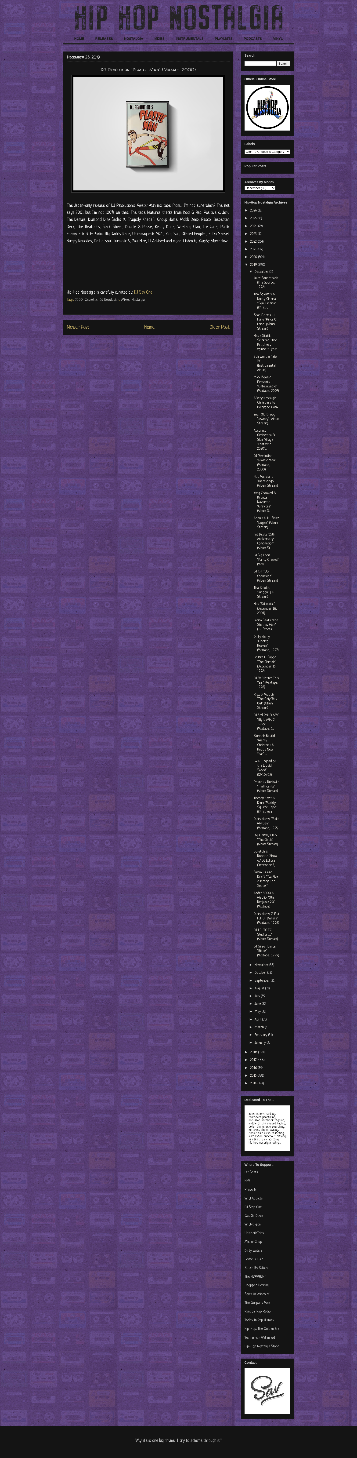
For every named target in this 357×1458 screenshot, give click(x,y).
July (258, 996)
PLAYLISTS (224, 38)
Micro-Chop (253, 1242)
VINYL (278, 38)
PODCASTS (253, 38)
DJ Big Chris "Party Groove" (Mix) (266, 560)
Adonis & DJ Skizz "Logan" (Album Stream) (266, 522)
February (261, 1035)
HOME (79, 38)
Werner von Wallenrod (260, 1338)
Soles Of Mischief (257, 1294)
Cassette (91, 300)
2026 (254, 211)
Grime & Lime (254, 1259)
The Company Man (257, 1303)
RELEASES (104, 38)
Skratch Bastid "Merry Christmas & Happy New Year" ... (264, 745)
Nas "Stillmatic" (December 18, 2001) (265, 608)
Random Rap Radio (258, 1312)
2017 (253, 1060)
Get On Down (254, 1216)
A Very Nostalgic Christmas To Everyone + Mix (266, 402)
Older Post (219, 327)
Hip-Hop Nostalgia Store (262, 1347)
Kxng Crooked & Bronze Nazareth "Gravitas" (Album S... (265, 502)
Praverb (250, 1190)
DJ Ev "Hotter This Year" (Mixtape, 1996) (266, 682)
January (261, 1043)
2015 (253, 1076)
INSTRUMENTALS (190, 38)
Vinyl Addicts (254, 1199)
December (262, 272)
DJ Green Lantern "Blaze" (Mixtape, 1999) (266, 951)
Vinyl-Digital (253, 1225)
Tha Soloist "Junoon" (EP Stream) (264, 592)
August (260, 989)
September (263, 981)
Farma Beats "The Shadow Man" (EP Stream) (266, 625)
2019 (254, 265)
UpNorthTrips (254, 1233)
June (258, 1004)
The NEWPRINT (255, 1277)
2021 (253, 250)
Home (149, 327)
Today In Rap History (259, 1320)
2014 (253, 1084)
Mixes (125, 300)
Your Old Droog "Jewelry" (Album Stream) (266, 419)
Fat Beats (251, 1172)
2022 (253, 242)
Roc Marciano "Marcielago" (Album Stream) (266, 481)
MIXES (159, 38)
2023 (254, 234)
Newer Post (78, 327)
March (260, 1027)
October (261, 973)
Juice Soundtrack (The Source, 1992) (266, 282)
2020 (254, 257)
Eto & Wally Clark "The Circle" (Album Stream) (266, 840)
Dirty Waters (253, 1251)
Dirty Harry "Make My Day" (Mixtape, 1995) (266, 823)
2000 (79, 300)
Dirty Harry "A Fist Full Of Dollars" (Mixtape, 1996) (266, 918)
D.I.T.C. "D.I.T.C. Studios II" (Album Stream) (266, 934)
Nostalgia (138, 300)
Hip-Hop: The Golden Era (262, 1329)
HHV (247, 1181)
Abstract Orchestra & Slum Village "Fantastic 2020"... (264, 440)
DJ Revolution (109, 300)
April (258, 1020)
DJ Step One (253, 1207)
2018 (254, 1052)
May (258, 1012)
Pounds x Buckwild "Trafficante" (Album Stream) (266, 786)
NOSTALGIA (133, 38)
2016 (254, 1068)
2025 (253, 218)
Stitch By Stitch (256, 1268)
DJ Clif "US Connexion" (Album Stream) (266, 576)
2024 (253, 226)
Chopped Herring (257, 1285)
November (262, 965)
